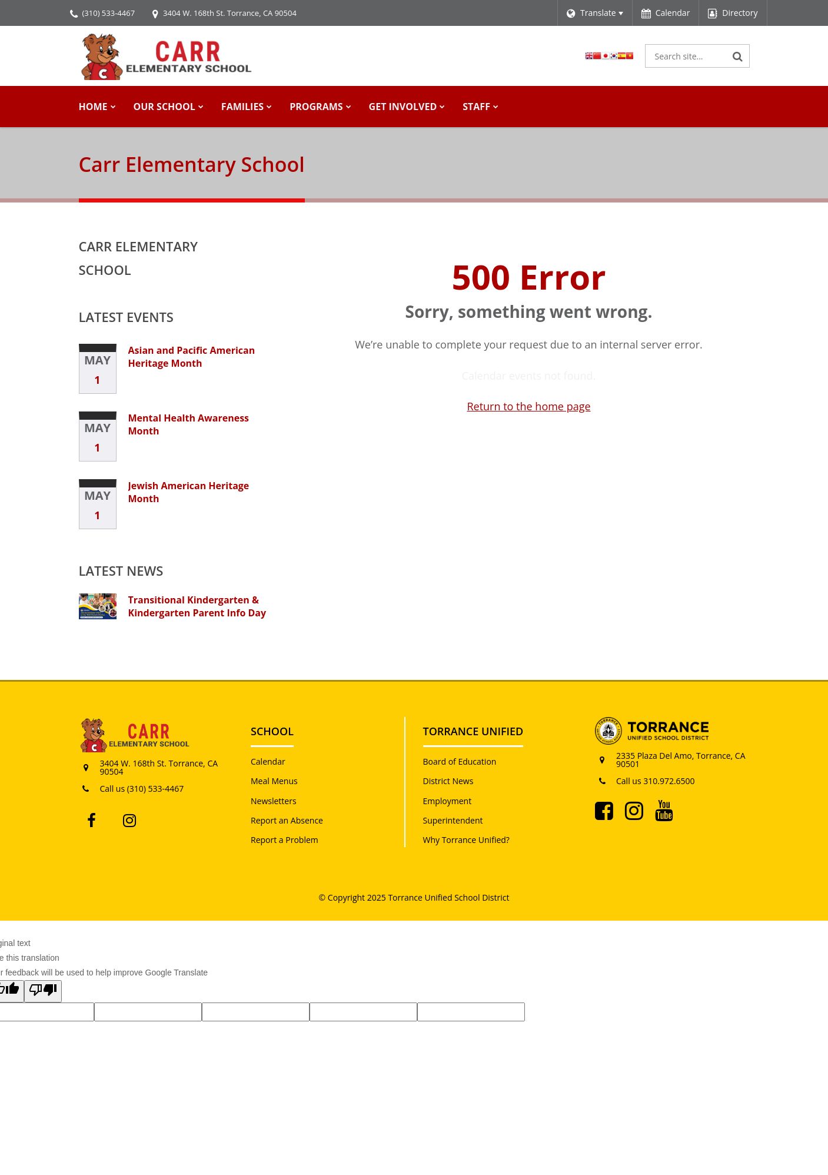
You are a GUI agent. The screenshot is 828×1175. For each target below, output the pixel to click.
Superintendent (453, 820)
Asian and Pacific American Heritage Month (191, 357)
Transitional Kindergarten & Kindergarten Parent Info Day (197, 606)
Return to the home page (528, 406)
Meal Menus (274, 780)
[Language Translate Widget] (594, 13)
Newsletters (274, 800)
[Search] (738, 56)
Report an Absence (287, 820)
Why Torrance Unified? (466, 839)
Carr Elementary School (138, 257)
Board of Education (460, 761)
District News (448, 780)
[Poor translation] (43, 991)
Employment (447, 800)
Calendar (268, 761)
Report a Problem (284, 839)
